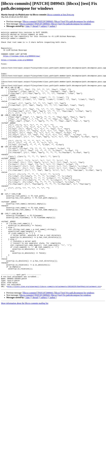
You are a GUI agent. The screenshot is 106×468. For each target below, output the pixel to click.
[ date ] (28, 26)
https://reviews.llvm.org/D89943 (17, 66)
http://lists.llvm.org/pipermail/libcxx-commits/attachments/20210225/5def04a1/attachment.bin (54, 337)
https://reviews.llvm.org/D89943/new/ (21, 61)
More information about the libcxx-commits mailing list (24, 354)
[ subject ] (44, 26)
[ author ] (53, 26)
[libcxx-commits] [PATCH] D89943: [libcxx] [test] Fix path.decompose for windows (58, 21)
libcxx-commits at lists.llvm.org (60, 15)
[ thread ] (35, 26)
